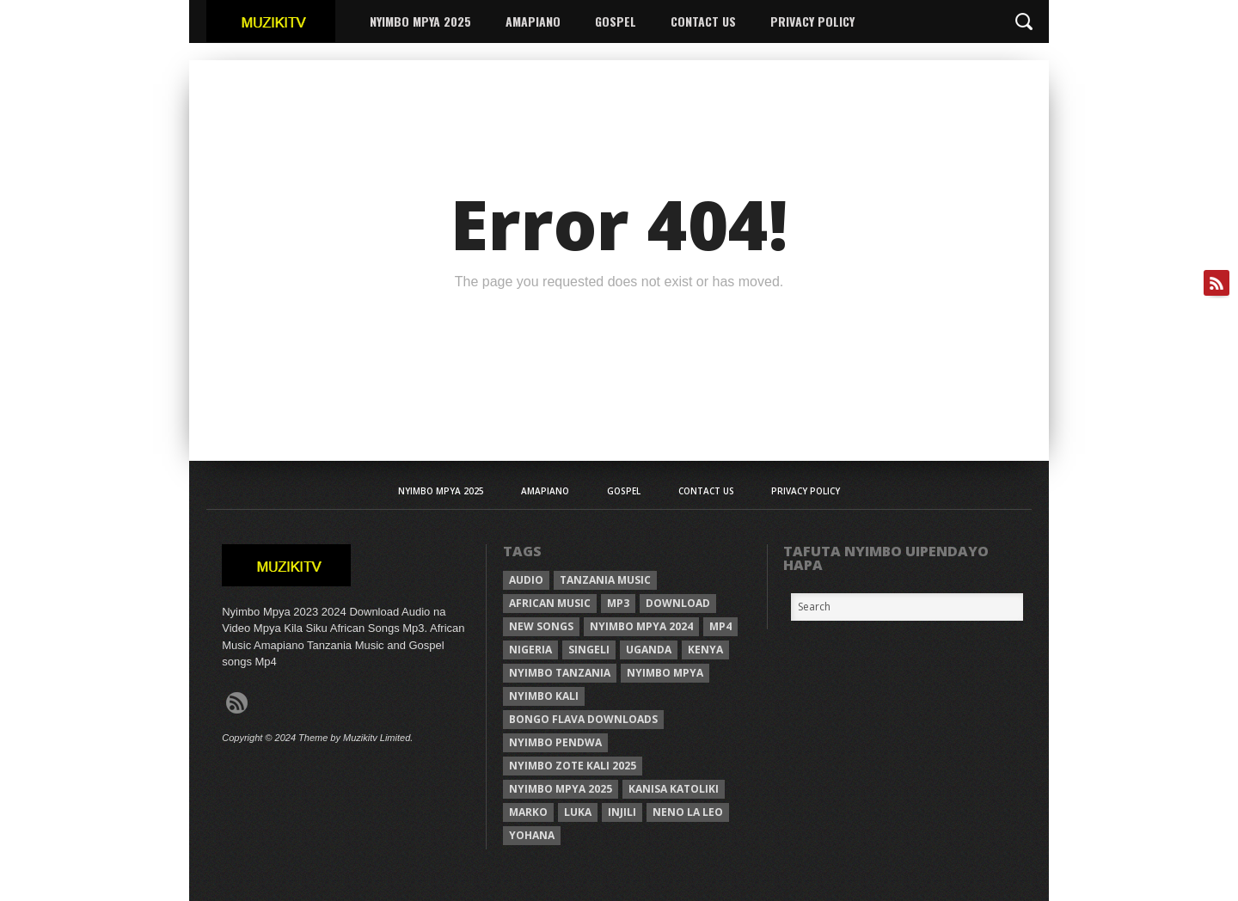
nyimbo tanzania (559, 672)
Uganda (648, 649)
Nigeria (530, 649)
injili (622, 812)
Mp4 (720, 626)
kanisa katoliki (673, 788)
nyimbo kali (544, 696)
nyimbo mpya (665, 672)
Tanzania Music (605, 580)
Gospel (615, 21)
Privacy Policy (812, 21)
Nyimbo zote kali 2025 (572, 765)
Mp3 (618, 603)
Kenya (705, 649)
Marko (528, 812)
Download (678, 603)
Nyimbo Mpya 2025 (420, 21)
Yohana (532, 835)
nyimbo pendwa (555, 742)
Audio (526, 580)
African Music (550, 603)
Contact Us (703, 21)
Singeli (589, 649)
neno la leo (688, 812)
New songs (541, 626)
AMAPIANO (533, 21)
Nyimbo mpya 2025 (560, 788)
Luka (577, 812)
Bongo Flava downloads (583, 719)
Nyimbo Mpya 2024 (641, 626)
